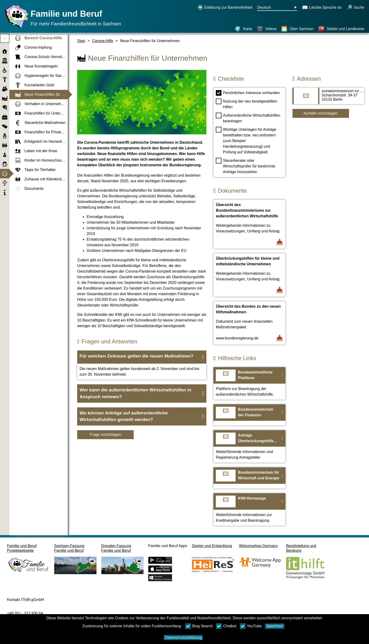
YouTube (251, 626)
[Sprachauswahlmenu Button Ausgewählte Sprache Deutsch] (277, 8)
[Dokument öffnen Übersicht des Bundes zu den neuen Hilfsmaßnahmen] (249, 323)
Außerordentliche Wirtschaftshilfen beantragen (248, 118)
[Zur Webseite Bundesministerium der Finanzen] (249, 414)
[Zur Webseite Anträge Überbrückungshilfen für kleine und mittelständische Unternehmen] (249, 446)
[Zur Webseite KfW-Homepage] (249, 509)
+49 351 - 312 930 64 (25, 613)
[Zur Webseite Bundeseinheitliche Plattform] (249, 383)
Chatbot (226, 626)
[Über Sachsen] (297, 29)
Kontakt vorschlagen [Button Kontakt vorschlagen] (321, 113)
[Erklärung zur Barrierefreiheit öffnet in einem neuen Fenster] (225, 8)
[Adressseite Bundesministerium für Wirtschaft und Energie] (328, 98)
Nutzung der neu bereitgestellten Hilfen (246, 104)
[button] (141, 357)
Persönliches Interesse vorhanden (248, 93)
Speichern (274, 626)
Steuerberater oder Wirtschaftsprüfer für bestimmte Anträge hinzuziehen (245, 166)
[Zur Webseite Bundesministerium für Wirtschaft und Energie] (249, 478)
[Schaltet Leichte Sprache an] (322, 8)
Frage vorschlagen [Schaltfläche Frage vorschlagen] (105, 435)
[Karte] (243, 29)
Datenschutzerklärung (183, 638)
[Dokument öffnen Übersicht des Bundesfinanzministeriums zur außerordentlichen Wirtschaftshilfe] (249, 224)
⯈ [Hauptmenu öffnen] (5, 38)
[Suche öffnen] (355, 8)
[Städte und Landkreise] (341, 29)
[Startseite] (15, 28)
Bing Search (199, 626)
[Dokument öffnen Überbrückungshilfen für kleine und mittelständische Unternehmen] (249, 275)
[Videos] (267, 29)
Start (81, 41)
